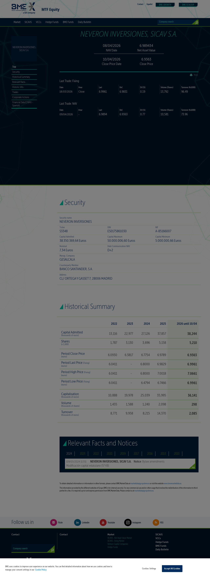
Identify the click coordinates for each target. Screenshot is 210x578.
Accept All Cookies (172, 573)
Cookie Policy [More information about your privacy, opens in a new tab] (41, 574)
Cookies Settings (149, 573)
